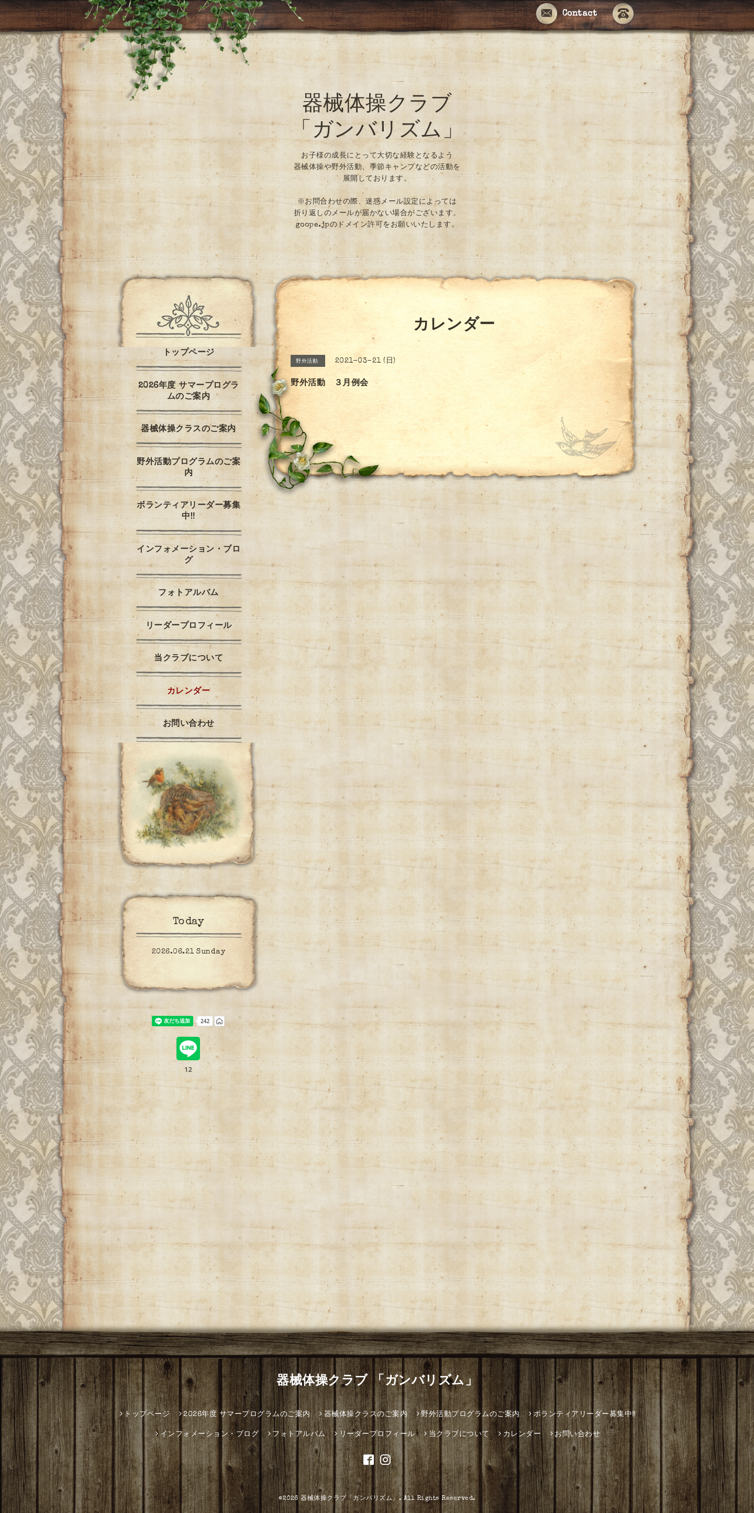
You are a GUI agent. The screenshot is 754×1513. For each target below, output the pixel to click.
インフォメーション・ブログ (188, 555)
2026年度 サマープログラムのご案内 (188, 391)
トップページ (189, 353)
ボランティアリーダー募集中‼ (188, 511)
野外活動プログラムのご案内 (188, 468)
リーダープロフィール (189, 626)
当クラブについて (188, 659)
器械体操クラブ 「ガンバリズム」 (377, 1381)
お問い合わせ (189, 724)
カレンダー (188, 692)
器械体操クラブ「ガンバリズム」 (350, 1499)
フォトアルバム (188, 593)
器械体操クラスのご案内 (188, 429)
